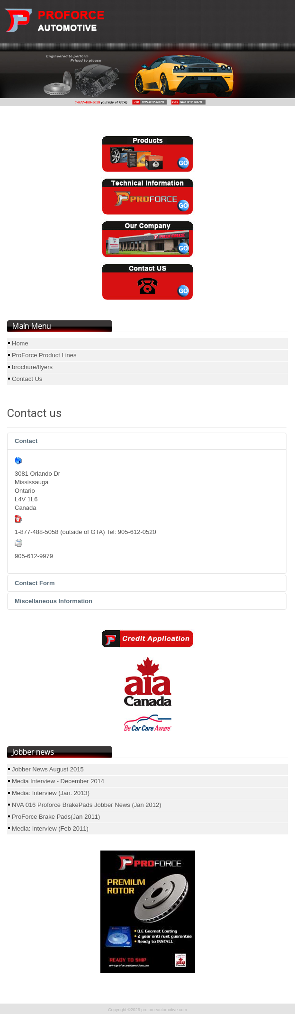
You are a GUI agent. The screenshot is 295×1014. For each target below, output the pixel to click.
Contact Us (27, 378)
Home (20, 343)
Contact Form (35, 583)
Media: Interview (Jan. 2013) (50, 793)
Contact (26, 440)
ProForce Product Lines (44, 355)
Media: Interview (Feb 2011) (50, 828)
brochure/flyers (32, 367)
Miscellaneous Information (53, 601)
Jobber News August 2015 (48, 769)
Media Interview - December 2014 (58, 781)
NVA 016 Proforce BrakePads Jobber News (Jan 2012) (86, 804)
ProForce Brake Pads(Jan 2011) (56, 816)
